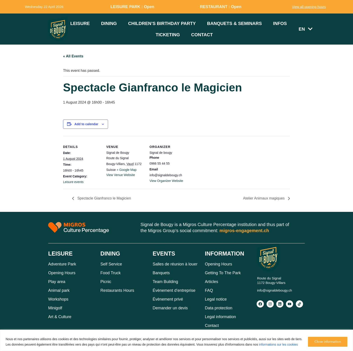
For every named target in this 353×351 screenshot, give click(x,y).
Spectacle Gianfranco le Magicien (103, 198)
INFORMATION (224, 253)
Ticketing (168, 34)
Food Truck (110, 273)
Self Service (111, 264)
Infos (280, 23)
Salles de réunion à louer (175, 264)
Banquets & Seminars (234, 23)
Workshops (58, 299)
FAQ (209, 290)
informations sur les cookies (278, 344)
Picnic (105, 281)
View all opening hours (309, 7)
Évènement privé (168, 299)
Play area (56, 281)
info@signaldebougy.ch (274, 290)
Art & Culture (59, 317)
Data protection (218, 308)
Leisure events (73, 182)
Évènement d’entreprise (174, 290)
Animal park (59, 290)
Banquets (161, 273)
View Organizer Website (166, 181)
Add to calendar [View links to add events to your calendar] (86, 124)
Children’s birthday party (162, 23)
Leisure (80, 23)
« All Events (73, 56)
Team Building (165, 281)
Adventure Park (62, 264)
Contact (202, 34)
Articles (211, 281)
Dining (109, 23)
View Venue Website (120, 175)
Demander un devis (170, 308)
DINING (110, 253)
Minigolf (55, 308)
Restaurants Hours (117, 290)
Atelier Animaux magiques (264, 198)
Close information (328, 342)
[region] (176, 340)
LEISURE (60, 253)
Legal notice (216, 299)
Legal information (220, 317)
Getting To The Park (223, 273)
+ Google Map (126, 170)
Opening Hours (61, 273)
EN (305, 29)
